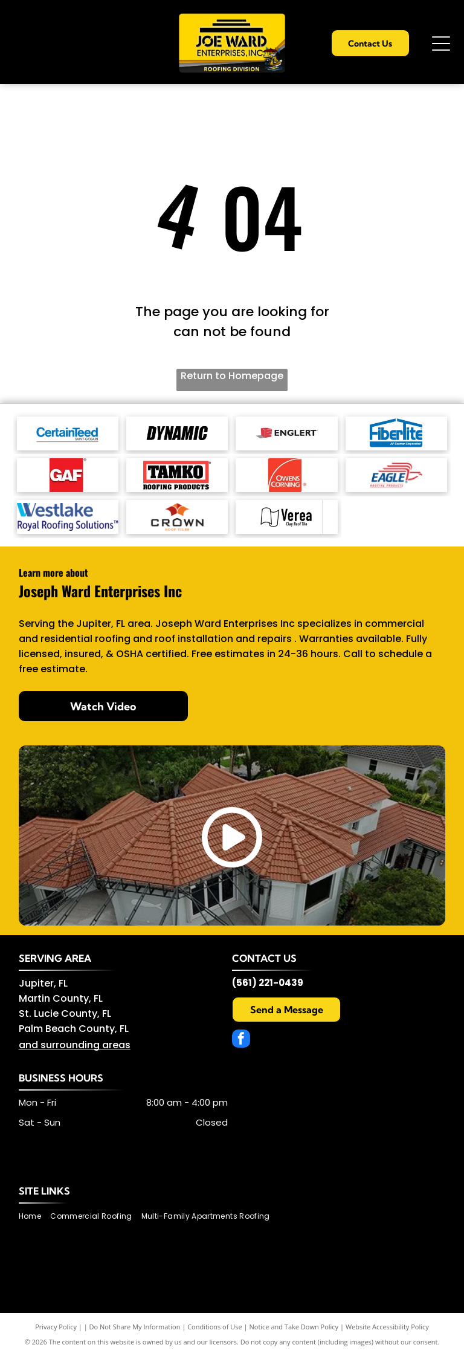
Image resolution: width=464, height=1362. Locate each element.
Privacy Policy (56, 1333)
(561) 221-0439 (267, 989)
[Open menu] (441, 43)
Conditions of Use (214, 1333)
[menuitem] (34, 1223)
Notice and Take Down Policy (294, 1333)
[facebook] (241, 1046)
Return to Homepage (232, 376)
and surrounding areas (74, 1052)
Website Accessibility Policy (387, 1333)
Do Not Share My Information (135, 1333)
